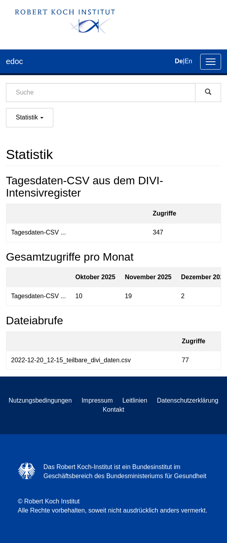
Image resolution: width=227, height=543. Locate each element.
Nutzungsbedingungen (40, 400)
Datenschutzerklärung (188, 400)
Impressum (97, 400)
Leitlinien (134, 400)
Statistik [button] (29, 117)
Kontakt (113, 409)
